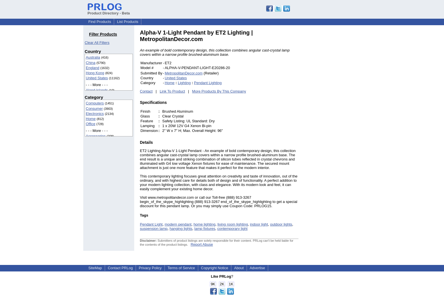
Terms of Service (181, 268)
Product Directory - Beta (108, 11)
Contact (146, 91)
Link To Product (172, 91)
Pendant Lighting (208, 83)
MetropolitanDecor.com (184, 73)
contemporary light (232, 228)
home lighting (204, 224)
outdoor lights (281, 224)
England (92, 68)
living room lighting (232, 224)
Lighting (184, 83)
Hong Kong (95, 73)
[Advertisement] (336, 114)
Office (90, 124)
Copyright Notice (214, 268)
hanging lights (181, 228)
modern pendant (178, 224)
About (239, 268)
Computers (95, 103)
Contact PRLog (120, 268)
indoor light (259, 224)
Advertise (257, 268)
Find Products (99, 22)
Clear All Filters (97, 42)
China (90, 63)
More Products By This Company (219, 91)
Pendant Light (151, 224)
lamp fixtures (204, 228)
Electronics (95, 114)
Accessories (96, 136)
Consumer (94, 108)
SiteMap (95, 268)
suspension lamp (154, 228)
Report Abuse (202, 244)
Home (91, 119)
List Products (127, 22)
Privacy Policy (150, 268)
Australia (93, 57)
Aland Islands (97, 90)
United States (97, 78)
